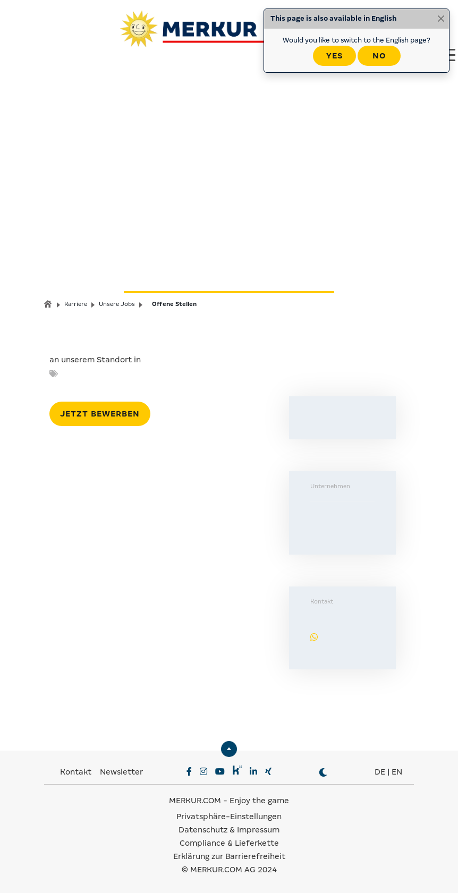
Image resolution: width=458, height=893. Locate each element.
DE (380, 771)
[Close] (441, 18)
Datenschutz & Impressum (229, 829)
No (379, 56)
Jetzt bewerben (100, 413)
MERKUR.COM (195, 800)
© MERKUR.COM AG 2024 (229, 869)
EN (397, 771)
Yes (334, 56)
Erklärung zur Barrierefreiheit (229, 856)
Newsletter (121, 771)
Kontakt (77, 771)
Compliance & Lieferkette (229, 842)
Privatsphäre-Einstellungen (229, 816)
